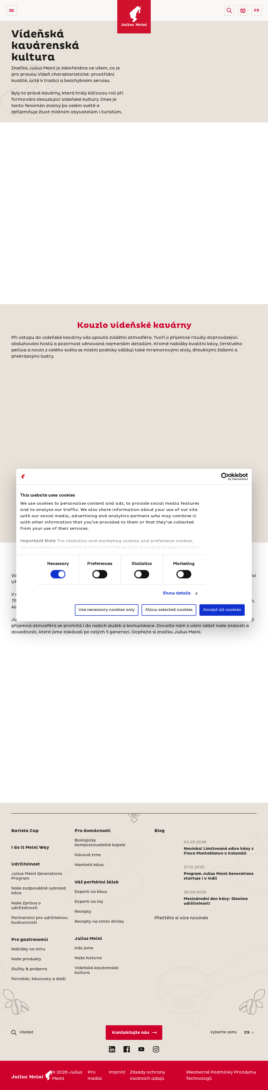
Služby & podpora (29, 969)
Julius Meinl (88, 938)
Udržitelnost (25, 864)
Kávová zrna (88, 855)
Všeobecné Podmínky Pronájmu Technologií (221, 1075)
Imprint (117, 1072)
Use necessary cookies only (107, 609)
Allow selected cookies (169, 609)
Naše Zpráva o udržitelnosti (26, 905)
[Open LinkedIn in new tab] (112, 1049)
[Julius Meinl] (134, 16)
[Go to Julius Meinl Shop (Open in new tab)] (243, 10)
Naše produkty (26, 959)
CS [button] (256, 10)
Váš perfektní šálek (97, 882)
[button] (229, 10)
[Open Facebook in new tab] (127, 1049)
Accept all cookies (222, 609)
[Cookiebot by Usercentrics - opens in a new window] (225, 476)
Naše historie (88, 958)
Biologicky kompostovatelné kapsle (100, 842)
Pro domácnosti (93, 830)
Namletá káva (89, 865)
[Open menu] (11, 10)
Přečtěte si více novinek (181, 918)
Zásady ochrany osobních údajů (147, 1075)
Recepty (83, 911)
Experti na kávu (91, 891)
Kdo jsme (84, 948)
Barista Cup (25, 830)
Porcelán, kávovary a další (38, 979)
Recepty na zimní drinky (99, 921)
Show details (177, 593)
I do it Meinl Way (30, 847)
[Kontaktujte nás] (134, 1032)
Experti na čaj (89, 901)
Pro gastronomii (29, 939)
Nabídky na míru (28, 949)
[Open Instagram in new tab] (156, 1049)
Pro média (95, 1075)
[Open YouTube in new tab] (141, 1049)
